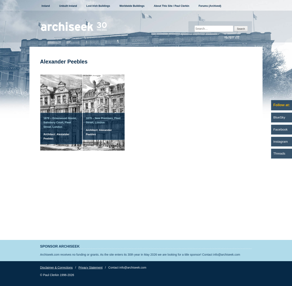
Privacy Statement (90, 267)
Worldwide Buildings (131, 5)
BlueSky (279, 117)
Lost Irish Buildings (98, 5)
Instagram (280, 141)
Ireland (46, 5)
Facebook (280, 129)
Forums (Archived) (210, 5)
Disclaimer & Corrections (56, 267)
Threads (279, 153)
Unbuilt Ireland (68, 5)
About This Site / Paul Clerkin (171, 5)
